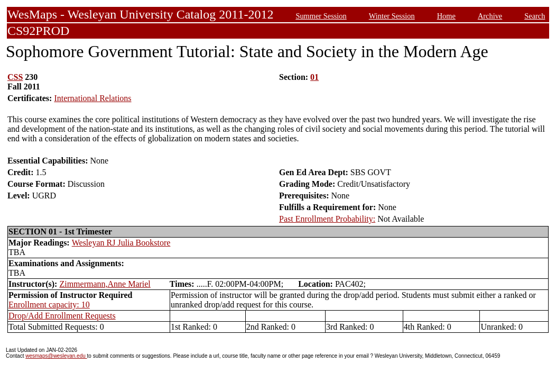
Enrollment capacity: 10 (49, 304)
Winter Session (392, 16)
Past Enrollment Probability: (327, 218)
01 (314, 76)
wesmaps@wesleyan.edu (56, 356)
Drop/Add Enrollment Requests (62, 315)
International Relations (92, 98)
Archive (490, 16)
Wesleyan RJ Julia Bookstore (121, 242)
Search (534, 16)
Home (446, 16)
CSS (15, 76)
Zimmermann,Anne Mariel (104, 283)
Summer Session (320, 16)
